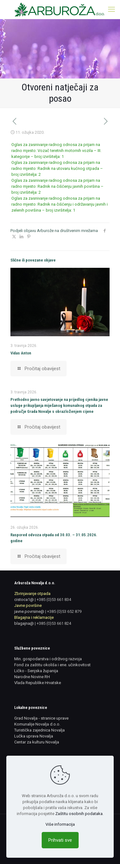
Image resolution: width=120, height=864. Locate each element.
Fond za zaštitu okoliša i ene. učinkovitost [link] (52, 664)
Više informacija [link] (60, 824)
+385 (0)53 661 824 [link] (54, 623)
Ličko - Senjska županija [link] (36, 670)
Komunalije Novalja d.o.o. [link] (37, 724)
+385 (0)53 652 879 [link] (64, 611)
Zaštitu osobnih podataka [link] (79, 813)
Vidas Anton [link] (20, 353)
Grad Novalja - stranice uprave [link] (41, 718)
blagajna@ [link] (24, 623)
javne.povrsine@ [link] (29, 611)
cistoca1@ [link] (24, 599)
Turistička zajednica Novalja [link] (39, 730)
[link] (60, 9)
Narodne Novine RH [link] (32, 676)
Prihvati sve (60, 840)
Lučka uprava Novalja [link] (33, 736)
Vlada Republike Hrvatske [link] (37, 682)
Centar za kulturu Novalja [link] (36, 742)
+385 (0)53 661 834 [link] (54, 599)
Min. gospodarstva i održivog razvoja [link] (48, 658)
